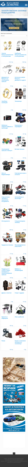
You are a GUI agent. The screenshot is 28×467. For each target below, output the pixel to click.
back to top (14, 453)
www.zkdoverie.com (9, 459)
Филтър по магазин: (6, 33)
